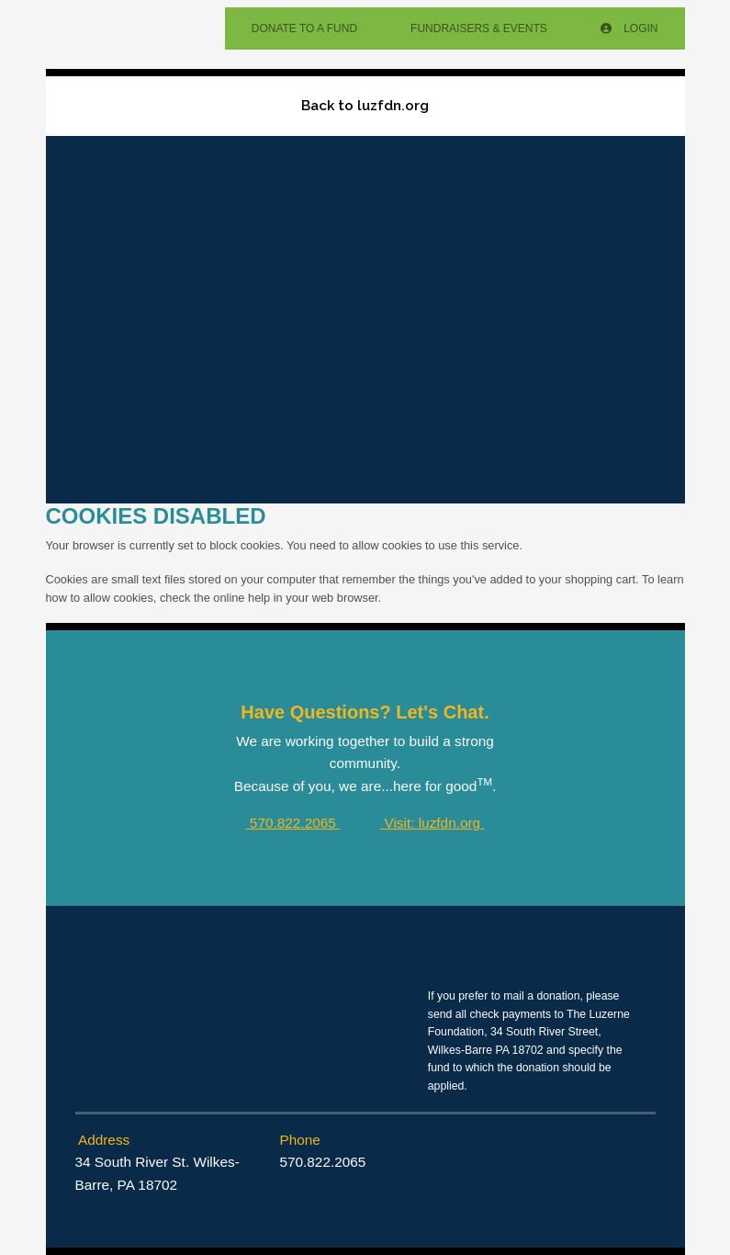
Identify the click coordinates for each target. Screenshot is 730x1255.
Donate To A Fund (304, 28)
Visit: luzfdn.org (432, 823)
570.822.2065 (293, 823)
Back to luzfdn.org (365, 105)
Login (629, 28)
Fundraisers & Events (478, 28)
